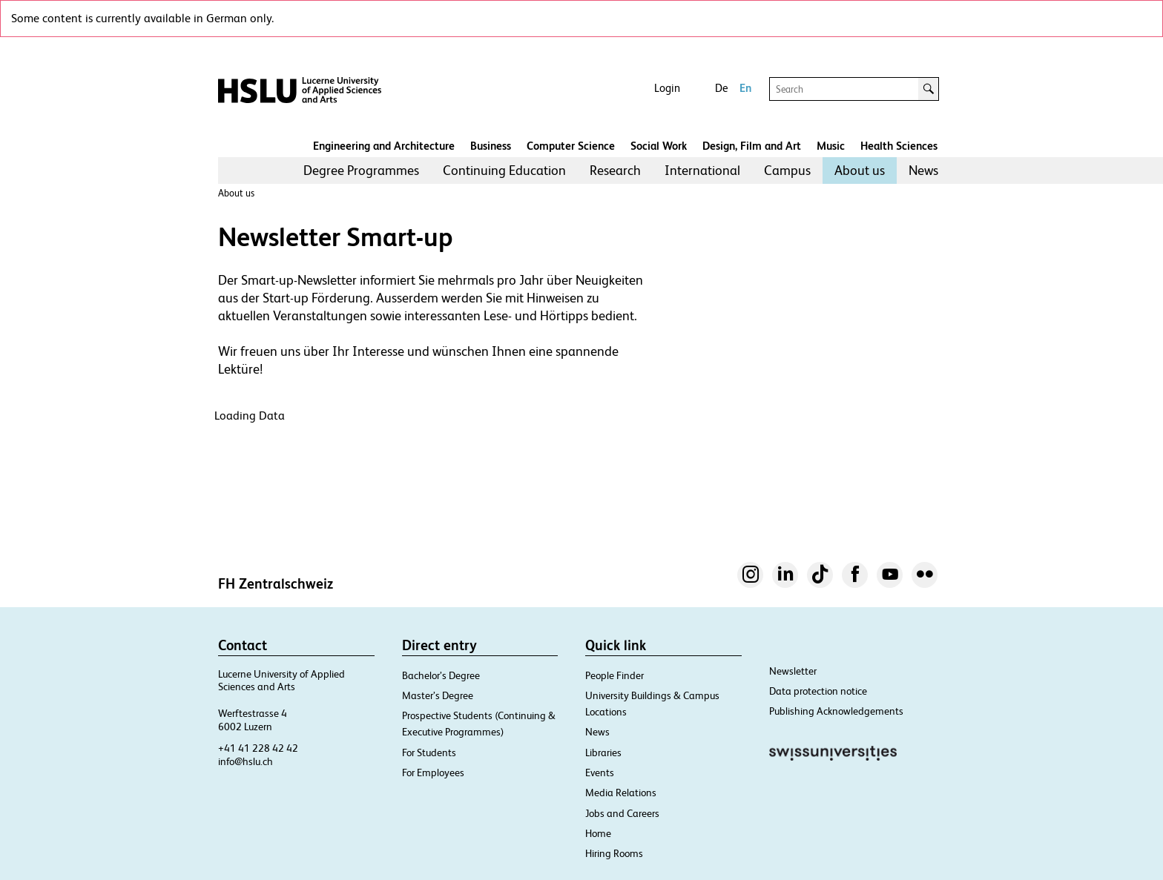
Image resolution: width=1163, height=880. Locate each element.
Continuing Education (504, 170)
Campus (787, 170)
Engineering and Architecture (384, 145)
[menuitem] (361, 170)
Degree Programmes (361, 170)
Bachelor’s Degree (441, 675)
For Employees (433, 772)
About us (859, 170)
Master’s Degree (437, 695)
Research (615, 170)
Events (599, 772)
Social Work (658, 145)
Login (667, 88)
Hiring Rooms (614, 853)
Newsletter (793, 671)
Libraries (603, 752)
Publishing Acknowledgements (836, 711)
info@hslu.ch (245, 761)
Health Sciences (899, 145)
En (745, 88)
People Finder (614, 675)
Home (598, 833)
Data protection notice (818, 691)
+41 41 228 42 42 (258, 748)
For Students (429, 752)
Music (831, 145)
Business (490, 145)
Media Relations (620, 792)
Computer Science (571, 145)
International (702, 170)
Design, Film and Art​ (751, 145)
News (923, 170)
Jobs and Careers (622, 813)
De (721, 88)
